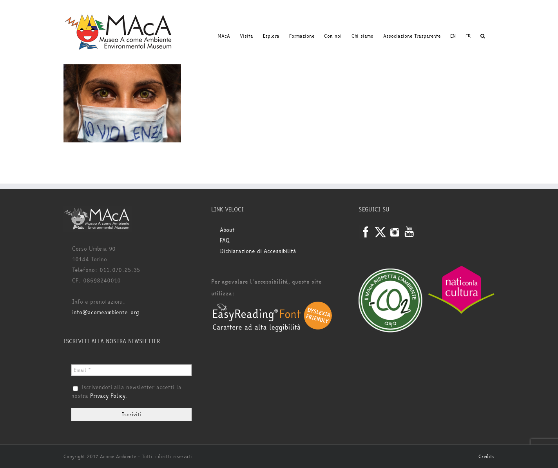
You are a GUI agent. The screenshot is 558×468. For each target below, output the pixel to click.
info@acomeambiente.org (105, 312)
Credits (486, 456)
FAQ (225, 241)
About (227, 230)
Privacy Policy (107, 396)
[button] (482, 36)
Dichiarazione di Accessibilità (258, 251)
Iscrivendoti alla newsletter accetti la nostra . (126, 392)
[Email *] (131, 370)
